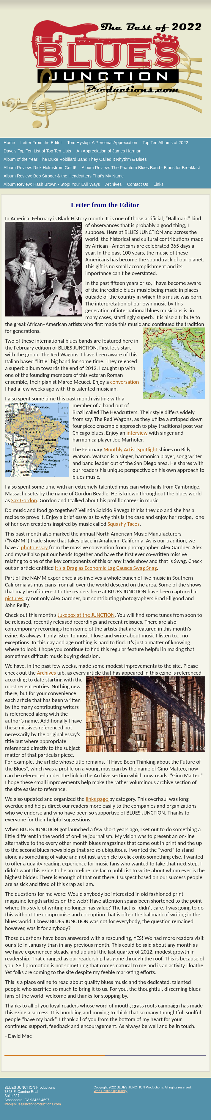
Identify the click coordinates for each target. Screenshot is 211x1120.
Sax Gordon (24, 500)
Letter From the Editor (41, 142)
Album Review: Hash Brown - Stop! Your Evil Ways (52, 184)
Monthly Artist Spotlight (131, 449)
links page (97, 798)
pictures (14, 598)
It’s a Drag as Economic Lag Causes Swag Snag (106, 567)
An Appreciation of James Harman (108, 151)
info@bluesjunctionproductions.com (32, 1104)
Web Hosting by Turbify (110, 1091)
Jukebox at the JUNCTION (86, 615)
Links (159, 184)
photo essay (35, 547)
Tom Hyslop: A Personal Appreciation (102, 142)
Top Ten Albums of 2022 (165, 142)
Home (9, 142)
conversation (124, 381)
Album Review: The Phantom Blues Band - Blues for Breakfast (141, 167)
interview (137, 432)
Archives (113, 184)
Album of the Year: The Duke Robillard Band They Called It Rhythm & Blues (75, 159)
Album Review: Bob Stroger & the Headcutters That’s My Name (64, 176)
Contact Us (137, 184)
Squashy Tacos (124, 523)
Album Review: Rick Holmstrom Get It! (40, 167)
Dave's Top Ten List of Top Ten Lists (37, 151)
